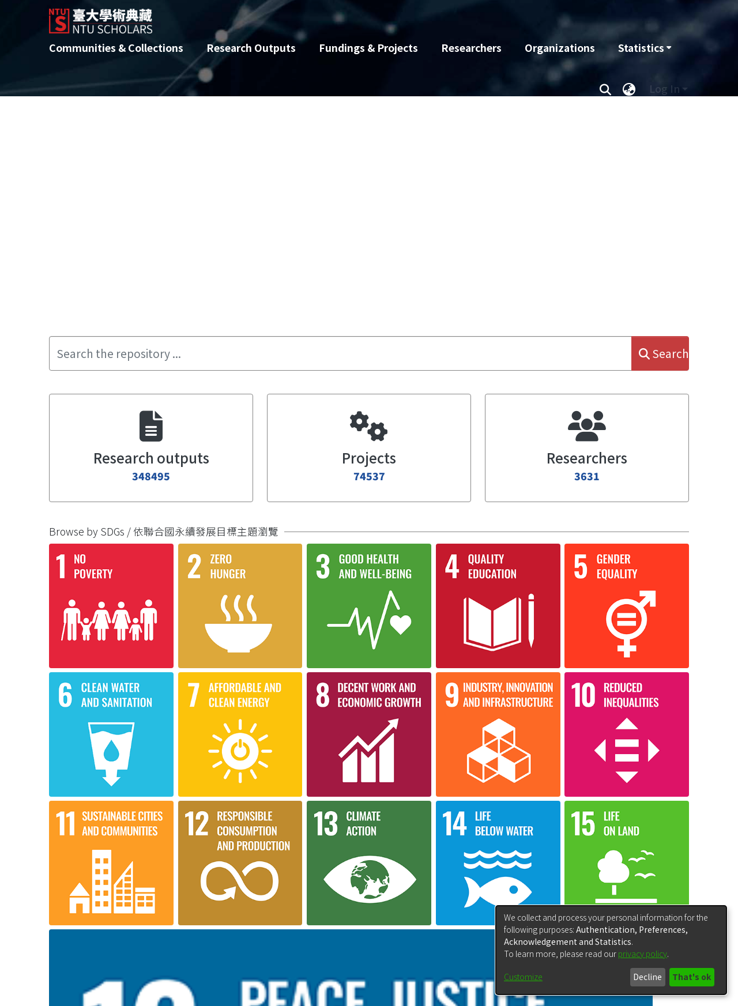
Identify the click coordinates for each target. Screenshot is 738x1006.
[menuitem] (644, 47)
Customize (523, 976)
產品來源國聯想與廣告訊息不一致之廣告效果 (163, 905)
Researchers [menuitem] (471, 47)
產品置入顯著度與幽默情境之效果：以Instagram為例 (185, 781)
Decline (647, 976)
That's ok (691, 976)
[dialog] (611, 950)
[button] (84, 811)
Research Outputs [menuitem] (251, 47)
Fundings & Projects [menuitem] (368, 47)
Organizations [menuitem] (560, 47)
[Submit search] (605, 89)
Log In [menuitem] (664, 88)
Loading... (404, 755)
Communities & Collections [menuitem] (116, 47)
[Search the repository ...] (340, 353)
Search (664, 353)
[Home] (307, 16)
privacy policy (642, 953)
